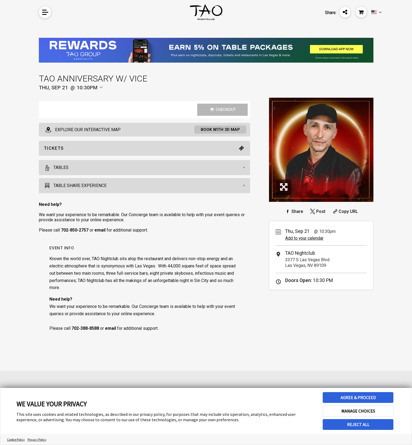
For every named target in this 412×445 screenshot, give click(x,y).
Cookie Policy (16, 439)
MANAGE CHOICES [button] (358, 411)
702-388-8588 (85, 328)
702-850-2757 (74, 230)
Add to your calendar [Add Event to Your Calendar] (304, 238)
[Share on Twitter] (317, 211)
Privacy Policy (37, 439)
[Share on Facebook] (293, 211)
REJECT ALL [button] (358, 424)
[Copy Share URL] (345, 211)
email (110, 328)
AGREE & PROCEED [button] (358, 397)
